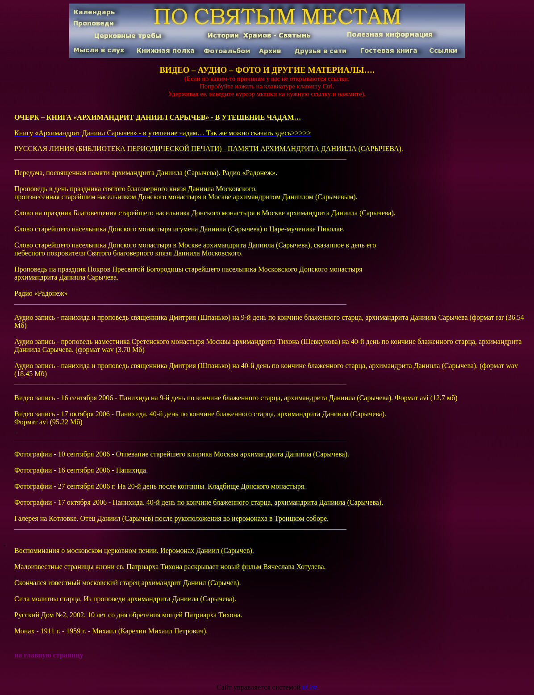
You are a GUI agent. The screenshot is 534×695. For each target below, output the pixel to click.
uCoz (309, 687)
